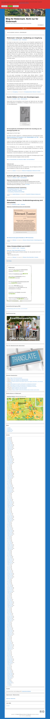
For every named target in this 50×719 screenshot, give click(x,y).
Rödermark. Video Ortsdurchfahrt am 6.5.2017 (16, 250)
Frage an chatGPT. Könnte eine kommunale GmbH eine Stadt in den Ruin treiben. (26, 389)
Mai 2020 (8, 524)
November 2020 (9, 517)
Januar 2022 (9, 500)
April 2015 (9, 597)
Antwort (8, 241)
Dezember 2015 (9, 587)
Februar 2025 (9, 456)
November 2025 (9, 445)
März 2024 (9, 469)
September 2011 (10, 648)
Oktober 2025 (9, 447)
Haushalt (14, 170)
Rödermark (24, 170)
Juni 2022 (8, 494)
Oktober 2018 (9, 547)
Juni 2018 (8, 551)
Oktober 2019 (9, 532)
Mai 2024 (8, 467)
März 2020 (9, 526)
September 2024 (10, 462)
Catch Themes (28, 715)
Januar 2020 (9, 529)
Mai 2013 (8, 624)
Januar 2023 (9, 486)
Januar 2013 (9, 629)
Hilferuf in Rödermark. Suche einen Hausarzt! (19, 387)
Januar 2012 (9, 643)
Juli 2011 (8, 650)
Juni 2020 (8, 523)
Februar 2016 (9, 585)
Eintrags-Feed (9, 429)
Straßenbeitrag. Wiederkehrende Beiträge (16, 191)
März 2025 (9, 455)
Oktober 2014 (9, 604)
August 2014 (9, 606)
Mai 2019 (8, 538)
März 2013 (9, 626)
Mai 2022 (8, 495)
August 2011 (9, 649)
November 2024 (9, 460)
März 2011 (9, 655)
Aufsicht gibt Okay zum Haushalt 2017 (20, 176)
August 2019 (9, 535)
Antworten (36, 257)
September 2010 (10, 662)
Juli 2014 (8, 607)
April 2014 (9, 611)
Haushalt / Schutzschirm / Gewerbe (15, 190)
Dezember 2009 (9, 673)
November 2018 (9, 545)
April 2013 (9, 625)
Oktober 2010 (9, 661)
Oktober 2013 (9, 618)
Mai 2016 (8, 581)
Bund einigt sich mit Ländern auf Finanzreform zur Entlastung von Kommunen (23, 385)
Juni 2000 (8, 685)
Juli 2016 (8, 579)
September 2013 (10, 619)
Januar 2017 (9, 572)
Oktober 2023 (9, 475)
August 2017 (9, 563)
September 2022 (10, 491)
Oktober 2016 (9, 575)
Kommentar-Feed (10, 430)
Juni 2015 (8, 594)
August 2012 (9, 635)
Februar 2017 (9, 570)
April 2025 (9, 454)
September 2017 (10, 562)
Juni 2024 (8, 466)
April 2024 (9, 468)
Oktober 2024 (9, 461)
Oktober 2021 (9, 504)
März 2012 (9, 641)
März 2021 (9, 512)
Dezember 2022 (9, 487)
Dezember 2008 (9, 682)
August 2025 (9, 449)
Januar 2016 (9, 586)
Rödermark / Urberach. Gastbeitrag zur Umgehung (24, 38)
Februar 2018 (9, 556)
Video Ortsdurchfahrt (30, 257)
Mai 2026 (8, 438)
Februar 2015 (9, 599)
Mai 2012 (8, 638)
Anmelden (9, 427)
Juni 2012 (8, 637)
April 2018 (9, 554)
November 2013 (9, 617)
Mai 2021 (8, 510)
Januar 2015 (9, 600)
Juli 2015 (8, 593)
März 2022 (9, 498)
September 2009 (10, 676)
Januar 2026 (9, 443)
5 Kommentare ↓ (24, 39)
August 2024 (9, 463)
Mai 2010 (8, 667)
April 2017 (9, 568)
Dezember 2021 (9, 501)
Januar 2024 (9, 472)
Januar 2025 (9, 457)
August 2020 (9, 520)
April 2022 (9, 497)
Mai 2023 (8, 481)
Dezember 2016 (9, 573)
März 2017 (9, 569)
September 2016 (10, 576)
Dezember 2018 (9, 544)
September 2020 (10, 519)
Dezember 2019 (9, 530)
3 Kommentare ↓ (22, 248)
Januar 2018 (9, 557)
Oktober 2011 (9, 647)
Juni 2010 (8, 666)
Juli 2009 (8, 679)
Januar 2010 (9, 672)
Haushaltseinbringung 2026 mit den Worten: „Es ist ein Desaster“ (17, 308)
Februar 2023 (9, 485)
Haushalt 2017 (28, 194)
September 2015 (10, 591)
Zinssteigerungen (29, 170)
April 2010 (9, 668)
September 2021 (10, 505)
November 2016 (9, 574)
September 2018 (10, 548)
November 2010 (9, 660)
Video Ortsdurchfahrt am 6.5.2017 (18, 246)
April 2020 (9, 525)
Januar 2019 (9, 543)
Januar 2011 (9, 657)
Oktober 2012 (9, 632)
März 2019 (9, 541)
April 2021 (9, 511)
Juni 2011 (8, 651)
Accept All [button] (10, 6)
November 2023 (9, 474)
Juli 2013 (8, 622)
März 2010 (9, 669)
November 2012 (9, 631)
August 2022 (9, 492)
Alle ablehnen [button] (16, 6)
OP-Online (27, 184)
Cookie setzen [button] (4, 6)
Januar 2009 (9, 681)
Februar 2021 (9, 513)
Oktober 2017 (9, 561)
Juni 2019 (8, 537)
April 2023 (9, 482)
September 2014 (10, 605)
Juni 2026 (8, 437)
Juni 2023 (8, 480)
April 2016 (9, 582)
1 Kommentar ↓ (23, 204)
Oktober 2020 (9, 518)
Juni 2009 (8, 680)
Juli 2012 (8, 636)
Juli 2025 (8, 450)
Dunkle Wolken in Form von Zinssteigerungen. (23, 97)
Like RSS (7, 705)
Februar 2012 (9, 642)
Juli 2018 (8, 550)
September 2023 (10, 476)
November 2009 (9, 674)
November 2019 (9, 531)
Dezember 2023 (9, 473)
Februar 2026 (9, 442)
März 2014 (9, 612)
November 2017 (9, 560)
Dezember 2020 (9, 516)
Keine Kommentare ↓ (24, 177)
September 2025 (10, 448)
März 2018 (9, 555)
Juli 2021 (8, 507)
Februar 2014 (9, 613)
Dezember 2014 (9, 601)
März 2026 (9, 441)
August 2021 (9, 506)
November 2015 (9, 588)
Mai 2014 (8, 610)
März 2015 (9, 598)
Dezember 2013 (9, 616)
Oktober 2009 (9, 675)
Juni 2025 (8, 451)
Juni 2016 (8, 580)
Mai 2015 (8, 595)
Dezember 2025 (9, 444)
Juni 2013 (8, 623)
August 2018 (9, 549)
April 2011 (9, 654)
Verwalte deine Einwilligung (26, 691)
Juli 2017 (8, 564)
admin (20, 39)
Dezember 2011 (9, 644)
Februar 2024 (9, 470)
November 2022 (9, 488)
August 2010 (9, 663)
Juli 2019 (8, 536)
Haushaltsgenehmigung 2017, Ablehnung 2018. (17, 188)
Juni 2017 (8, 566)
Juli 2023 (8, 479)
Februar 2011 (9, 656)
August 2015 (9, 592)
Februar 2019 (9, 542)
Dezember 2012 (9, 630)
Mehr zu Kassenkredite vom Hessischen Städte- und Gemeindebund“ (21, 159)
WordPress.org (9, 431)
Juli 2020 (8, 522)
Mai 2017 (8, 567)
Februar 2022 (9, 499)
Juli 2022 (8, 493)
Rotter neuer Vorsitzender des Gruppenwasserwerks (19, 379)
